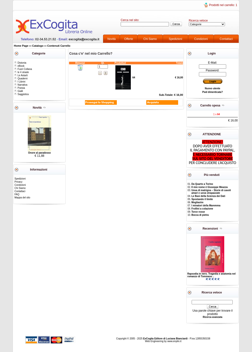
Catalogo (37, 45)
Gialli (18, 91)
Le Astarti (21, 75)
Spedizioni (175, 39)
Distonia (20, 62)
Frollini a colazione (202, 208)
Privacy (18, 181)
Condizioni (201, 39)
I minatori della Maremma (205, 205)
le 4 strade (21, 72)
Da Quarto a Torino (202, 184)
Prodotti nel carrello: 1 (223, 5)
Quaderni (21, 78)
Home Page (21, 45)
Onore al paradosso (39, 152)
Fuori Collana (23, 69)
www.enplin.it (174, 341)
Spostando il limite (202, 199)
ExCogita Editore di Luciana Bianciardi (165, 338)
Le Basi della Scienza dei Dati (208, 196)
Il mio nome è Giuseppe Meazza (209, 187)
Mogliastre (197, 202)
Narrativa (20, 84)
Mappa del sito (22, 197)
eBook (19, 66)
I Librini (19, 81)
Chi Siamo (150, 39)
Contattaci (226, 39)
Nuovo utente (212, 88)
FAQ (16, 194)
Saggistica (21, 94)
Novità (111, 39)
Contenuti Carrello (58, 45)
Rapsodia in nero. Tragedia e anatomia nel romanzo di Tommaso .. (211, 275)
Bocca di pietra (200, 215)
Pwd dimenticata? (212, 92)
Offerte (128, 39)
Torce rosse (198, 211)
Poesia (19, 88)
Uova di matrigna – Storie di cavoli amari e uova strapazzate (211, 191)
